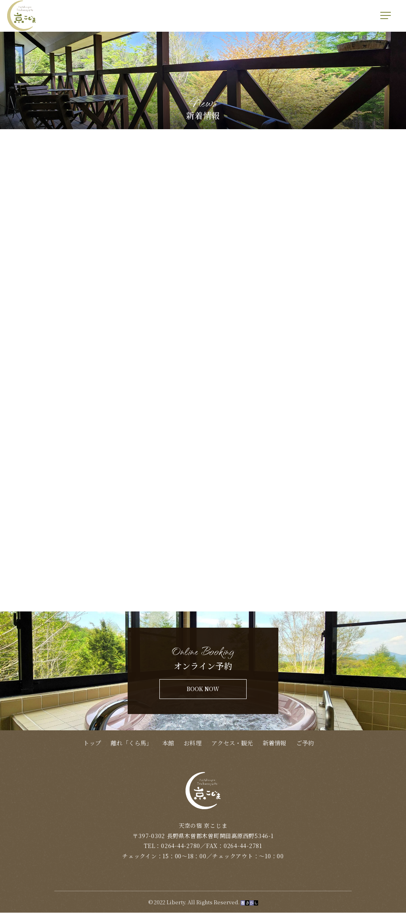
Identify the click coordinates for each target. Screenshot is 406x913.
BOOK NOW (203, 689)
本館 (168, 743)
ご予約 (305, 743)
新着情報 (274, 743)
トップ (92, 743)
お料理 (192, 743)
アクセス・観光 (232, 743)
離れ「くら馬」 (131, 743)
